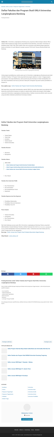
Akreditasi (4, 387)
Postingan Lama (48, 341)
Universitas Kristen (32, 394)
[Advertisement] (27, 30)
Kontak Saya (27, 429)
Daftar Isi (21, 429)
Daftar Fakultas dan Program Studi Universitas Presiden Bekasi (20, 165)
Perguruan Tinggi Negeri (7, 391)
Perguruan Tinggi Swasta (7, 394)
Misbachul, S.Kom (27, 413)
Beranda (16, 429)
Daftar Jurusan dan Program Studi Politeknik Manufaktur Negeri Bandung (25, 232)
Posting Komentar (5, 17)
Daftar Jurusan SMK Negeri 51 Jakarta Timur (19, 369)
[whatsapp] (46, 274)
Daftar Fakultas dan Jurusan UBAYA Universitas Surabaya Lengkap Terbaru (23, 169)
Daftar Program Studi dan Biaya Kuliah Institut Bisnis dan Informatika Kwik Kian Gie (25, 167)
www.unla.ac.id (13, 236)
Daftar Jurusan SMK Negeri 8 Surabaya (18, 375)
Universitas (30, 387)
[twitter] (20, 274)
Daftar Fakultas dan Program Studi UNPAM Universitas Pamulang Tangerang (27, 355)
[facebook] (7, 274)
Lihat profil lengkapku (27, 419)
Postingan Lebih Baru (7, 341)
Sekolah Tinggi (5, 398)
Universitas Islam (32, 389)
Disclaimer (37, 429)
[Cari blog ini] (52, 2)
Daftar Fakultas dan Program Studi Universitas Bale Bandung (27, 86)
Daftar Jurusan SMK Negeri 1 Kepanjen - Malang (20, 362)
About (32, 429)
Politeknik (4, 396)
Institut (3, 389)
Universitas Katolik (32, 391)
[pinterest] (33, 274)
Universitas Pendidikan (33, 396)
